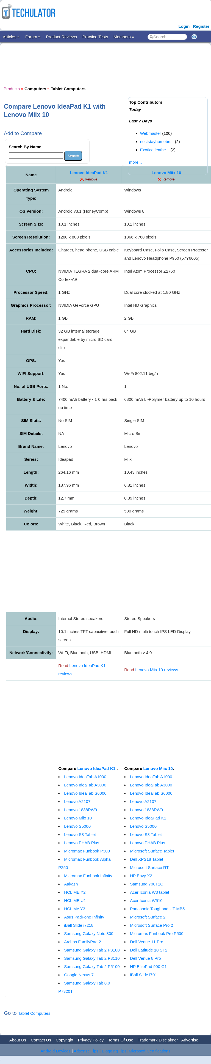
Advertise (189, 1040)
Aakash (71, 884)
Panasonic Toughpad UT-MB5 (157, 908)
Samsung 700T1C (146, 884)
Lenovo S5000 (77, 826)
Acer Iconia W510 (146, 900)
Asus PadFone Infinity (84, 917)
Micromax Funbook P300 (87, 851)
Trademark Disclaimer (158, 1040)
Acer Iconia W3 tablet (149, 892)
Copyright (64, 1040)
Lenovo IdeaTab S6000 (85, 793)
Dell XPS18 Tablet (146, 859)
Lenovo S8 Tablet (80, 834)
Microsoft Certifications (150, 1051)
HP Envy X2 (141, 875)
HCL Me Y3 (74, 908)
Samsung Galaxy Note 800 (88, 933)
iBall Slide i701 (143, 974)
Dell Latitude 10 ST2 (148, 950)
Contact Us (41, 1040)
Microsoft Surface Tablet (152, 851)
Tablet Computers (34, 1013)
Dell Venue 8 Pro (145, 958)
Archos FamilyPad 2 (82, 941)
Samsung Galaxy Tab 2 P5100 (92, 966)
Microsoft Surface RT (149, 867)
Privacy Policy (91, 1040)
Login (184, 26)
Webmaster (150, 133)
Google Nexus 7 (79, 974)
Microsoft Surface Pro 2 (151, 925)
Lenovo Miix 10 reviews (156, 669)
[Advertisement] (104, 64)
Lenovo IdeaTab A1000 (85, 776)
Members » (123, 36)
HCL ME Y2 (74, 892)
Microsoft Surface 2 (147, 917)
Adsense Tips (86, 1051)
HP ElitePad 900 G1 (148, 966)
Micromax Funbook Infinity (88, 875)
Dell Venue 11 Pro (146, 941)
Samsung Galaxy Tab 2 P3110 (92, 958)
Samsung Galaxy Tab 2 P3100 (92, 950)
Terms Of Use (120, 1040)
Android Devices (56, 1051)
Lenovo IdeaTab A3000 (85, 785)
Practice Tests (95, 36)
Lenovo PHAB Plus (81, 842)
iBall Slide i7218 (78, 925)
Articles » (11, 36)
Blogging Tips (114, 1051)
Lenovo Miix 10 (78, 818)
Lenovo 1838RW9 (80, 809)
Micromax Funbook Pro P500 (156, 933)
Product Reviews (61, 36)
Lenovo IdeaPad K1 (89, 172)
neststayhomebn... (157, 141)
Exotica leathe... (155, 149)
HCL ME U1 (75, 900)
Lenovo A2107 (77, 801)
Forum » (33, 36)
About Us (17, 1040)
